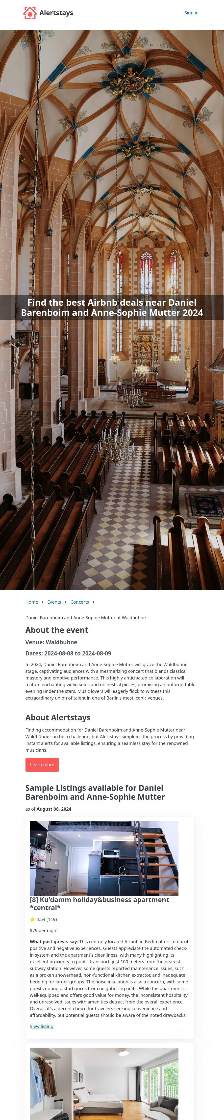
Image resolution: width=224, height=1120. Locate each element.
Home (31, 602)
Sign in (191, 13)
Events (54, 602)
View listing (41, 1026)
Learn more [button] (42, 764)
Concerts (80, 602)
